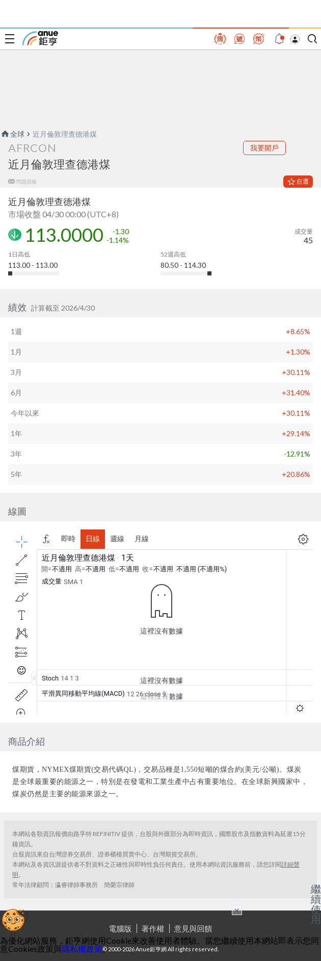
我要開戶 (264, 147)
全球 (12, 134)
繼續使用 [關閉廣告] (316, 904)
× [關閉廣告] (237, 910)
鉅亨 (40, 38)
